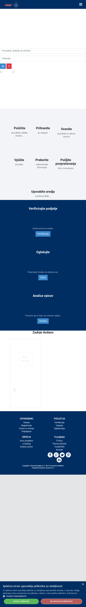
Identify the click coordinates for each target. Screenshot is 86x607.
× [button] (83, 584)
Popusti (6, 71)
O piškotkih (59, 447)
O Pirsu (59, 441)
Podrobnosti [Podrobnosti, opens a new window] (72, 593)
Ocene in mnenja (26, 428)
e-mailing (26, 444)
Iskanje (26, 422)
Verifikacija (43, 233)
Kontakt (59, 450)
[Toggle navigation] (81, 4)
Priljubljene (26, 431)
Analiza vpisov (26, 447)
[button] (43, 596)
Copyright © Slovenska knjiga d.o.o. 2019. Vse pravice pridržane (43, 466)
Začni (43, 277)
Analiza (43, 321)
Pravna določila (59, 444)
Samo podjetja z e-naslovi (28, 71)
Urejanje (59, 425)
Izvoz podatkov (26, 441)
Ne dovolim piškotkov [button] (61, 601)
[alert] (43, 594)
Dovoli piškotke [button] (21, 601)
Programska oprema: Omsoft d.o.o (43, 468)
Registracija (26, 425)
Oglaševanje (59, 428)
